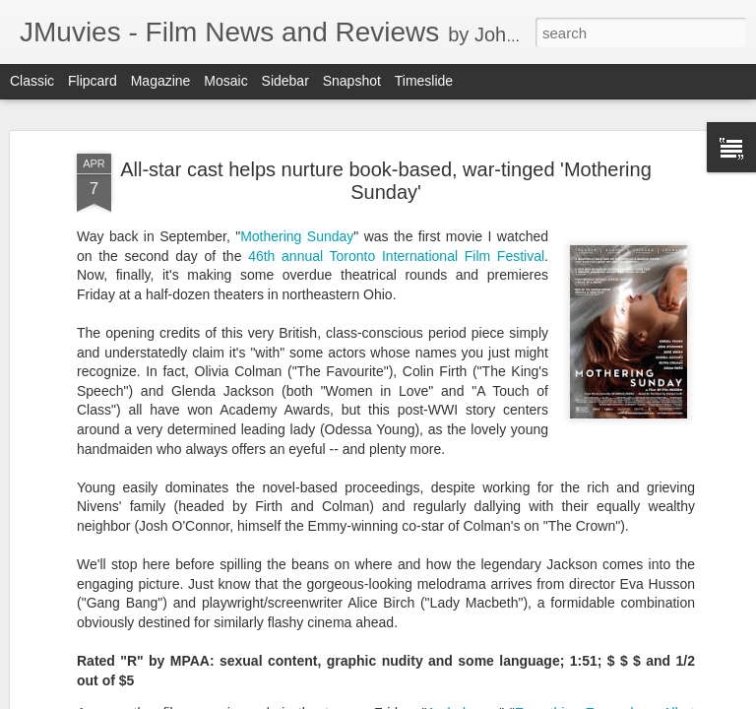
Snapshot (352, 81)
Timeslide (424, 81)
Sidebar (285, 81)
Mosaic (225, 81)
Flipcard (92, 81)
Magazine (161, 81)
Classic (32, 81)
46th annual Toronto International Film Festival (396, 256)
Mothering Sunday (296, 236)
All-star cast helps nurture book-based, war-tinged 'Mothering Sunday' (386, 181)
